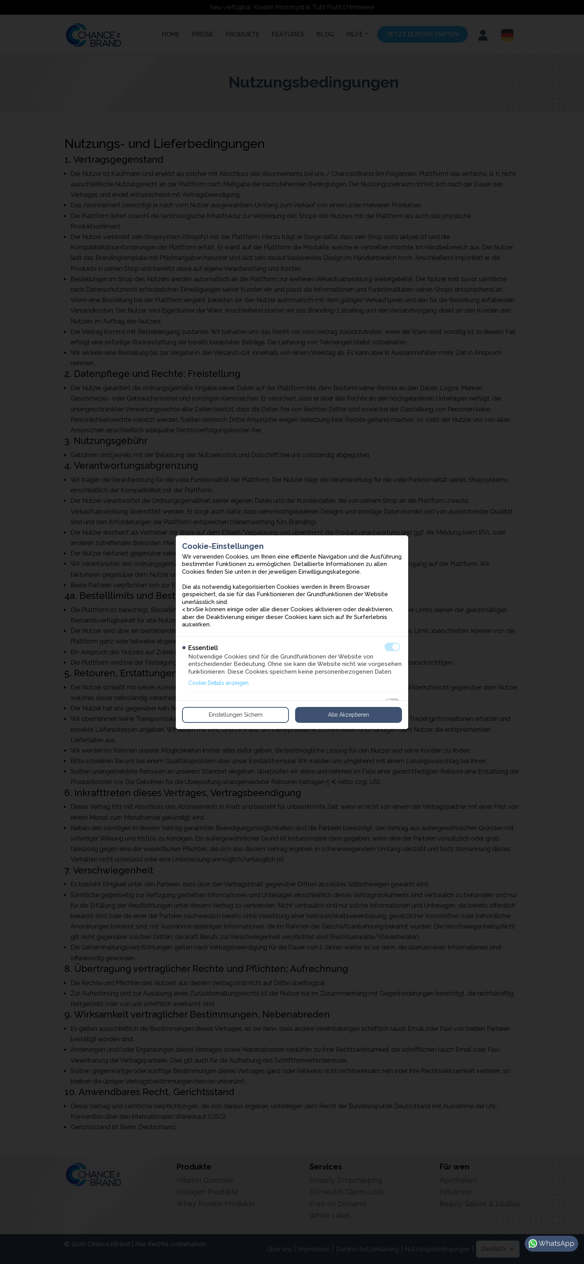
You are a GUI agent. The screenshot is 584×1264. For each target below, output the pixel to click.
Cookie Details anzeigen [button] (218, 683)
